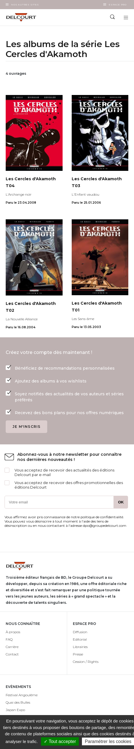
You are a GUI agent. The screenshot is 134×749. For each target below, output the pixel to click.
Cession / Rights (85, 661)
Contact (12, 654)
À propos (13, 632)
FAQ (9, 639)
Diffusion (80, 632)
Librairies (80, 647)
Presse (78, 654)
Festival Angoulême (22, 695)
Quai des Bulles (18, 702)
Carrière (12, 647)
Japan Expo (15, 710)
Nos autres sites (25, 4)
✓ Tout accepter (60, 741)
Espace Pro (118, 4)
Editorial (80, 639)
